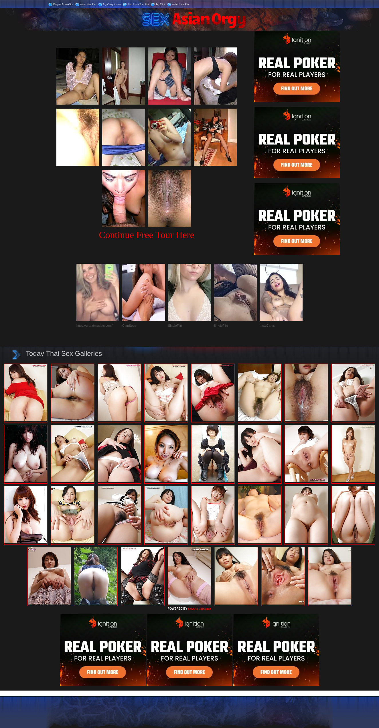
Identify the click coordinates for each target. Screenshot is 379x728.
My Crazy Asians (112, 4)
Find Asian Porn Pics (138, 4)
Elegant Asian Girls (63, 4)
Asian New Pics (88, 4)
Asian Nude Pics (180, 4)
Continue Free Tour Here (146, 235)
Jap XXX (160, 4)
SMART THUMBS (199, 608)
